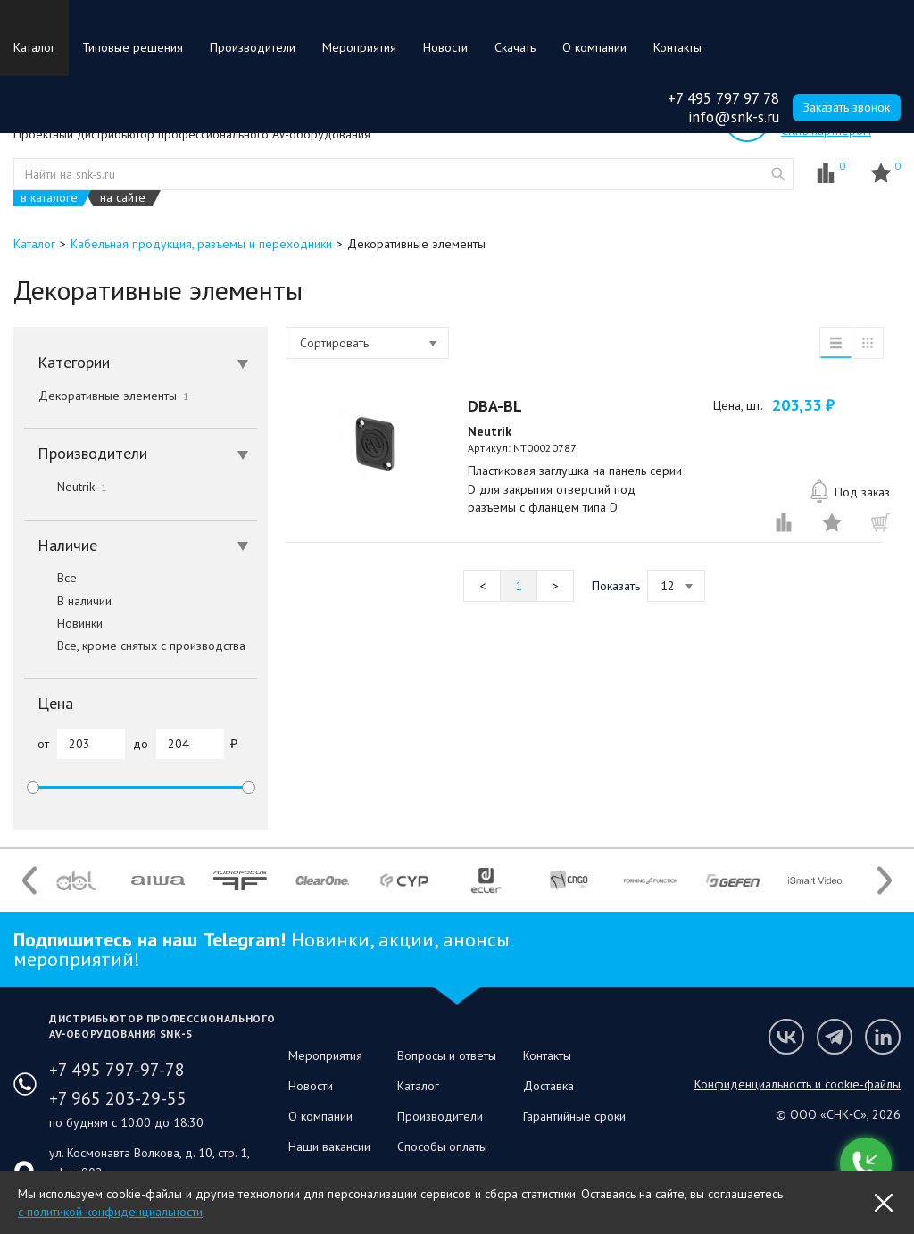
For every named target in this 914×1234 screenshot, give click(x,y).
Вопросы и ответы (446, 1055)
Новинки (63, 623)
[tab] (140, 363)
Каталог (34, 47)
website (778, 174)
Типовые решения (132, 47)
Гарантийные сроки (574, 1116)
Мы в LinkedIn (883, 1037)
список (835, 343)
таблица (868, 343)
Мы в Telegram (834, 1037)
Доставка (548, 1086)
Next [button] (884, 881)
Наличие (142, 545)
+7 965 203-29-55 (118, 1098)
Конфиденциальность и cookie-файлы (797, 1084)
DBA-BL (495, 406)
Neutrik (65, 487)
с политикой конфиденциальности (110, 1212)
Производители (252, 47)
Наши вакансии (329, 1146)
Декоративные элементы (113, 396)
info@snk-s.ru (733, 117)
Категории (142, 362)
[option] (76, 880)
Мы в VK (786, 1037)
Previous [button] (29, 881)
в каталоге (49, 197)
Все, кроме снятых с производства (134, 646)
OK (883, 1202)
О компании (594, 47)
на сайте (122, 197)
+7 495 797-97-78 (117, 1069)
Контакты (677, 47)
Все (50, 578)
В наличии (68, 601)
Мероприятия (359, 47)
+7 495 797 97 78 (723, 98)
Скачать (515, 47)
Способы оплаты (442, 1146)
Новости (445, 47)
